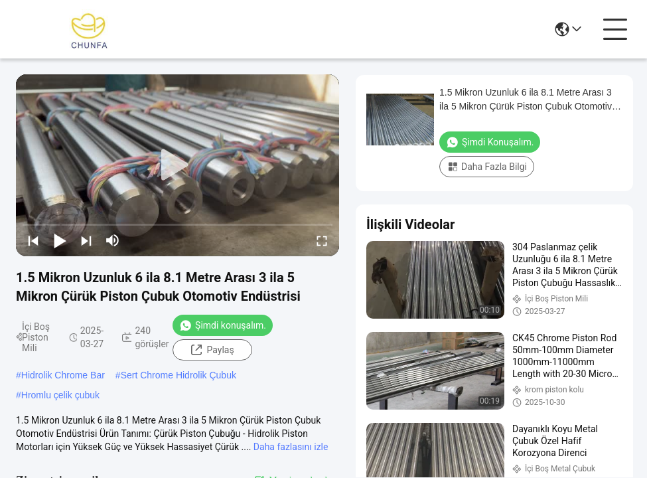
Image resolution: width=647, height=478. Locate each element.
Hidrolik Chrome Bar (63, 375)
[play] (177, 165)
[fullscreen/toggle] (322, 240)
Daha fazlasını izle (290, 446)
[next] (86, 240)
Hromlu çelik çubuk (60, 395)
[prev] (33, 240)
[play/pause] (59, 240)
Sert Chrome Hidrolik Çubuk (178, 375)
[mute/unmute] (113, 240)
